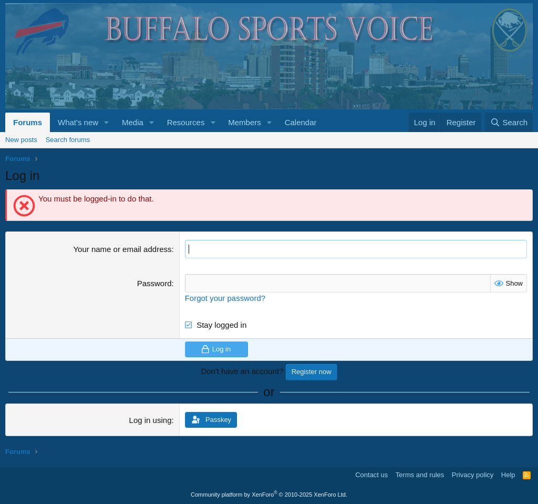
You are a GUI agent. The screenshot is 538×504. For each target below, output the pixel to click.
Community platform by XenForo (269, 494)
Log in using (150, 420)
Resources (186, 122)
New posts (21, 140)
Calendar (301, 122)
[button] (106, 122)
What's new (78, 122)
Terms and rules (420, 475)
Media (132, 122)
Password (154, 283)
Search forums (68, 140)
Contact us (371, 475)
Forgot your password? (225, 298)
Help (508, 475)
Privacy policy (472, 475)
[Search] (509, 122)
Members (244, 122)
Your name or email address (122, 249)
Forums (27, 122)
